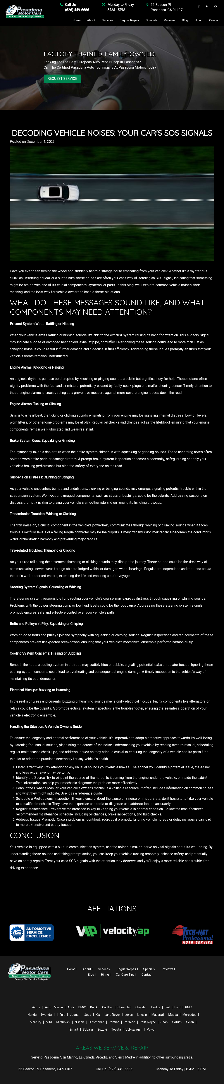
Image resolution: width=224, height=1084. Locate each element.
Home (76, 20)
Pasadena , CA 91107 (167, 10)
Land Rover (112, 1014)
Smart (73, 1029)
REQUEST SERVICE (62, 79)
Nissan (79, 1021)
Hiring (199, 20)
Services (108, 20)
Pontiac (114, 1021)
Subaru (88, 1029)
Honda (32, 1014)
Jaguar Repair (129, 20)
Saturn (177, 1021)
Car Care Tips (125, 974)
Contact (214, 20)
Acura (36, 1007)
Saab (164, 1021)
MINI (49, 1021)
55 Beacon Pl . (161, 5)
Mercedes (189, 1014)
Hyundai (46, 1014)
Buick (94, 1007)
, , (45, 1069)
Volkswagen (134, 1029)
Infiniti (61, 1014)
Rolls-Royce (148, 1021)
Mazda (173, 1014)
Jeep (87, 1014)
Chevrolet (124, 1007)
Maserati (158, 1014)
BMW (82, 1007)
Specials (151, 20)
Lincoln (142, 1014)
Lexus (129, 1014)
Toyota (116, 1029)
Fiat (167, 1007)
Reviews (169, 20)
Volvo (151, 1029)
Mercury (35, 1021)
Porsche (129, 1021)
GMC (188, 1007)
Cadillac (107, 1007)
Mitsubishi (63, 1021)
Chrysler (141, 1007)
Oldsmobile (96, 1021)
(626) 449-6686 (77, 10)
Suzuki (102, 1029)
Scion (190, 1021)
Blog (185, 20)
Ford (177, 1007)
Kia (98, 1014)
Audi (70, 1007)
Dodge (155, 1007)
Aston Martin (54, 1007)
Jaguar (75, 1014)
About (91, 20)
